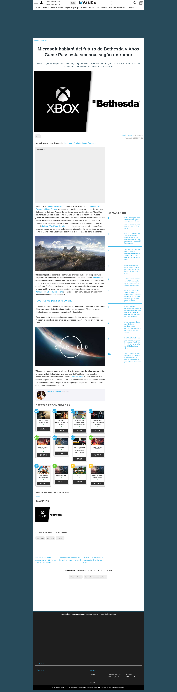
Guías (60, 8)
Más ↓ (73, 3)
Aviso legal (129, 674)
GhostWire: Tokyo (55, 292)
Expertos (91, 570)
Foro (97, 8)
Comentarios (70, 570)
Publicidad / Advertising (114, 674)
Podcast (131, 8)
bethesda (40, 538)
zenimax (60, 538)
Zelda (48, 1)
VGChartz (92, 682)
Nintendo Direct (55, 1)
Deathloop (40, 292)
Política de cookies (131, 677)
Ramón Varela (127, 135)
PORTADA (38, 8)
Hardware (112, 8)
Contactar (92, 677)
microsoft (50, 538)
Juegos (67, 8)
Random (104, 8)
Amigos (99, 570)
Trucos (91, 8)
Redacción (93, 674)
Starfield (96, 278)
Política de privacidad (114, 677)
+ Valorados (81, 570)
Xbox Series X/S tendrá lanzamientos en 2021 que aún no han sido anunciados (45, 560)
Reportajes (75, 8)
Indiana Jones (77, 377)
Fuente (37, 497)
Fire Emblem (50, 4)
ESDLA (57, 4)
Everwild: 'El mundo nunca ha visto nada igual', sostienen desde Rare (93, 560)
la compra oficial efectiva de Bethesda (80, 143)
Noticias (46, 8)
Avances (84, 8)
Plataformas (121, 8)
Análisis (54, 8)
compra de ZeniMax (55, 206)
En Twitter (108, 570)
